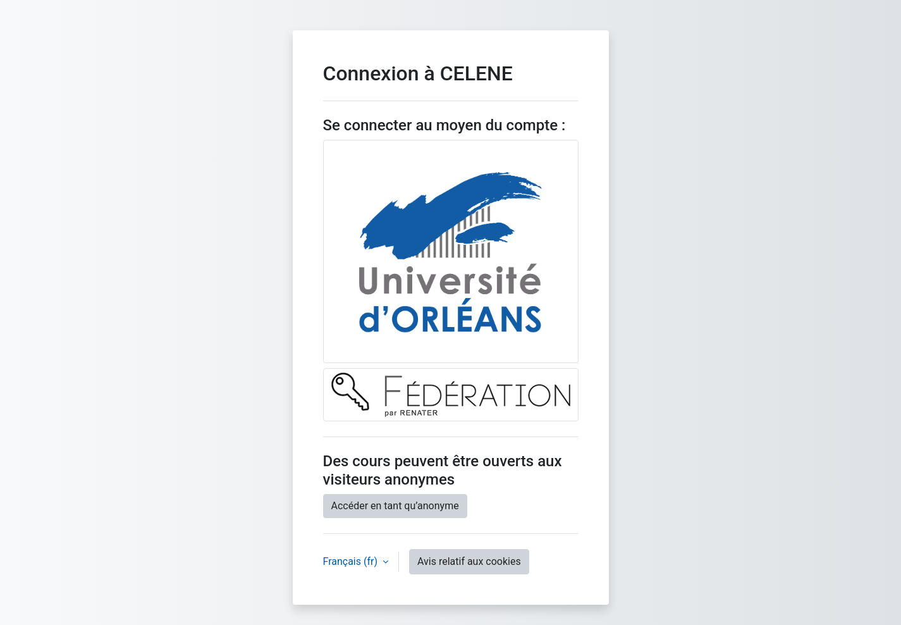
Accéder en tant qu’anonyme (395, 506)
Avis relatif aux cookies (469, 561)
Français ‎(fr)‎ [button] (351, 561)
